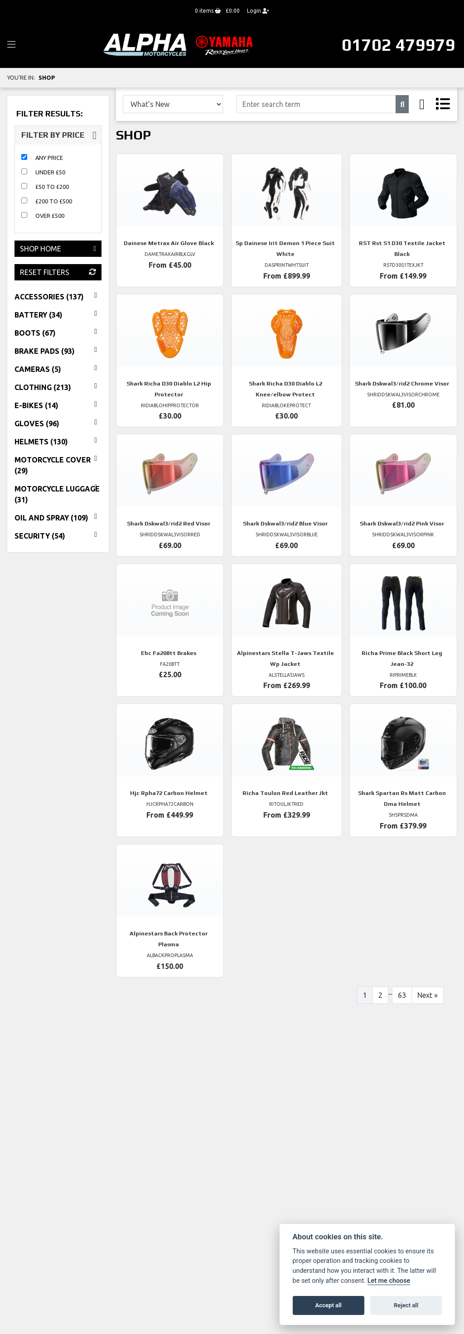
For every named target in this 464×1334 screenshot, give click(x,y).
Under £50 (50, 172)
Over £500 (49, 215)
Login (258, 11)
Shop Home (58, 249)
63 (402, 995)
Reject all (406, 1305)
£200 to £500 (53, 201)
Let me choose (389, 1281)
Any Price (49, 157)
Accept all (328, 1305)
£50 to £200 (52, 186)
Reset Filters (58, 272)
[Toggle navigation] (11, 45)
